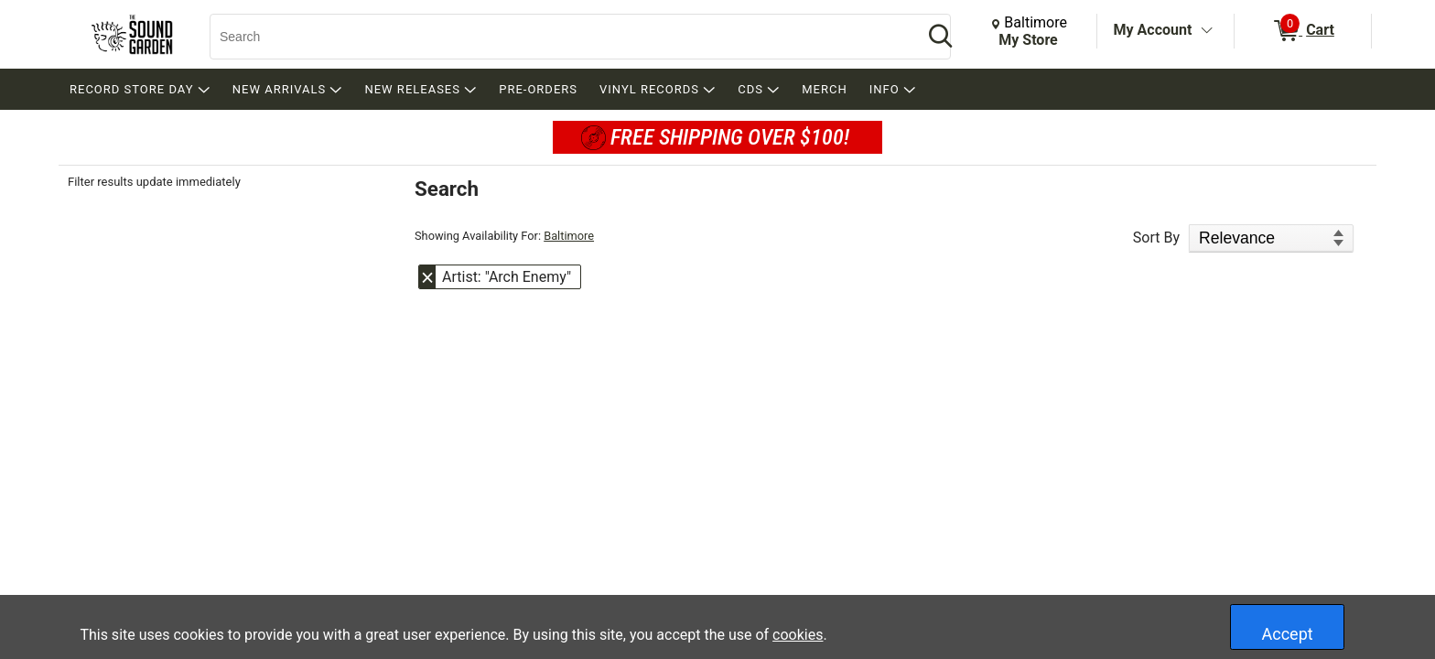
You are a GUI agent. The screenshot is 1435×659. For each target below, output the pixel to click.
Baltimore (569, 236)
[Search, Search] (557, 37)
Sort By (1156, 237)
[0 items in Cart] (1303, 31)
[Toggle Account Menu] (1206, 31)
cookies (797, 634)
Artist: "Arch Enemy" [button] (506, 277)
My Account (1153, 29)
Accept (1287, 633)
